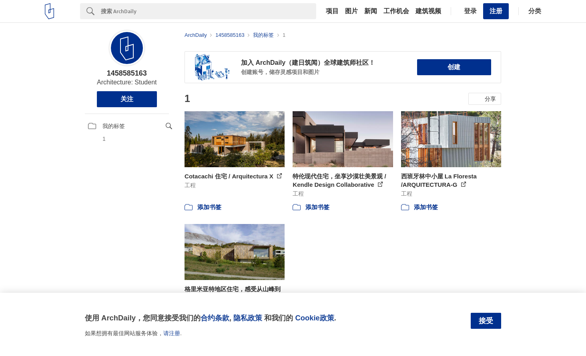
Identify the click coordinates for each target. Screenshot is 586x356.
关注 (126, 99)
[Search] (208, 11)
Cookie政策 (314, 318)
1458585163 (127, 73)
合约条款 (215, 318)
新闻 (370, 11)
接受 (486, 321)
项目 (332, 11)
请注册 (171, 333)
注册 (496, 11)
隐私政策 (247, 318)
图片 (351, 11)
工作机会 (396, 11)
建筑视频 (428, 11)
